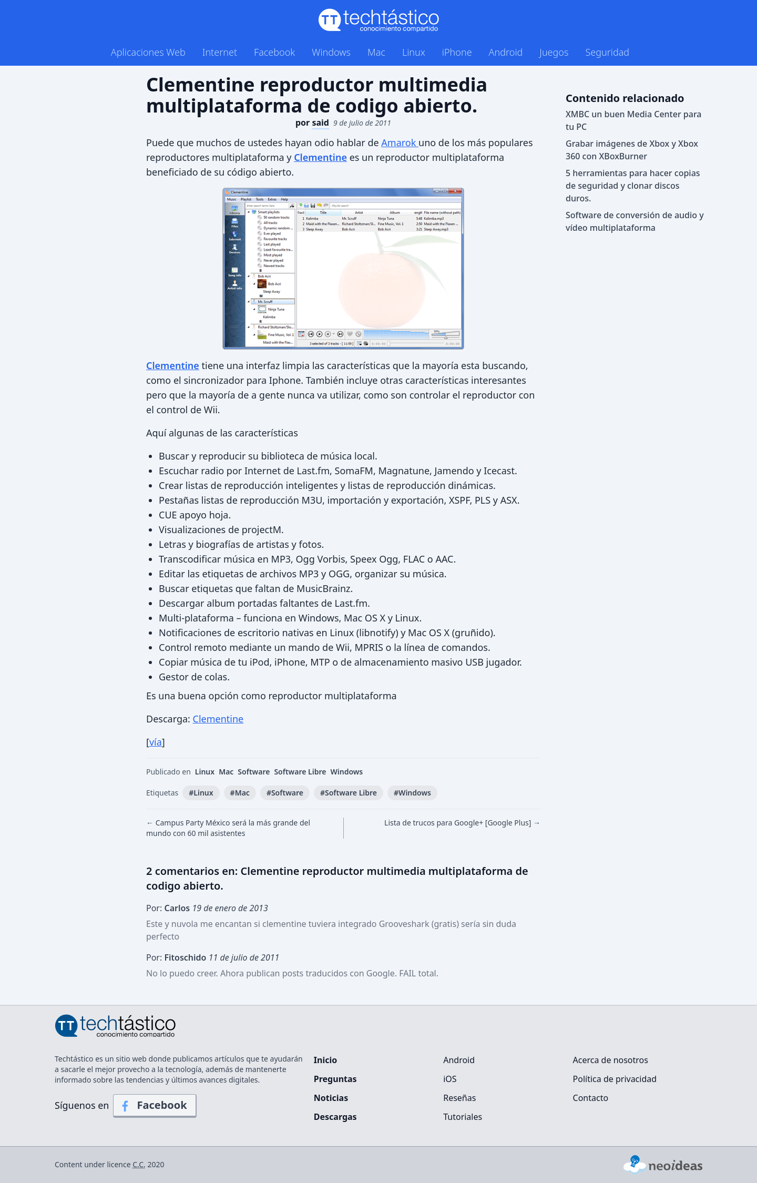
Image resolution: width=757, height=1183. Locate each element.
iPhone (457, 52)
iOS (449, 1079)
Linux (413, 52)
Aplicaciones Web (148, 52)
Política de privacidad (615, 1079)
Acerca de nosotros (610, 1060)
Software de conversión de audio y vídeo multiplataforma (635, 221)
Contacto (591, 1098)
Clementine (218, 718)
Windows (331, 52)
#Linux (201, 793)
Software (254, 772)
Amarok (399, 142)
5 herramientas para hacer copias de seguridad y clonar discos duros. (633, 185)
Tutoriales (462, 1117)
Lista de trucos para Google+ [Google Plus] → (462, 823)
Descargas (335, 1117)
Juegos (553, 52)
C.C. (139, 1164)
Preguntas (335, 1079)
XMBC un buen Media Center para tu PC (634, 120)
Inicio (325, 1060)
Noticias (331, 1098)
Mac (376, 52)
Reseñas (459, 1098)
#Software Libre (348, 793)
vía (155, 742)
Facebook (274, 52)
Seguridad (607, 52)
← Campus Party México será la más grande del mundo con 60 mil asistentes (228, 828)
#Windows (412, 793)
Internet (219, 52)
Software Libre (300, 772)
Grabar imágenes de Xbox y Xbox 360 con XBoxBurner (632, 150)
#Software (285, 793)
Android (506, 52)
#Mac (240, 793)
